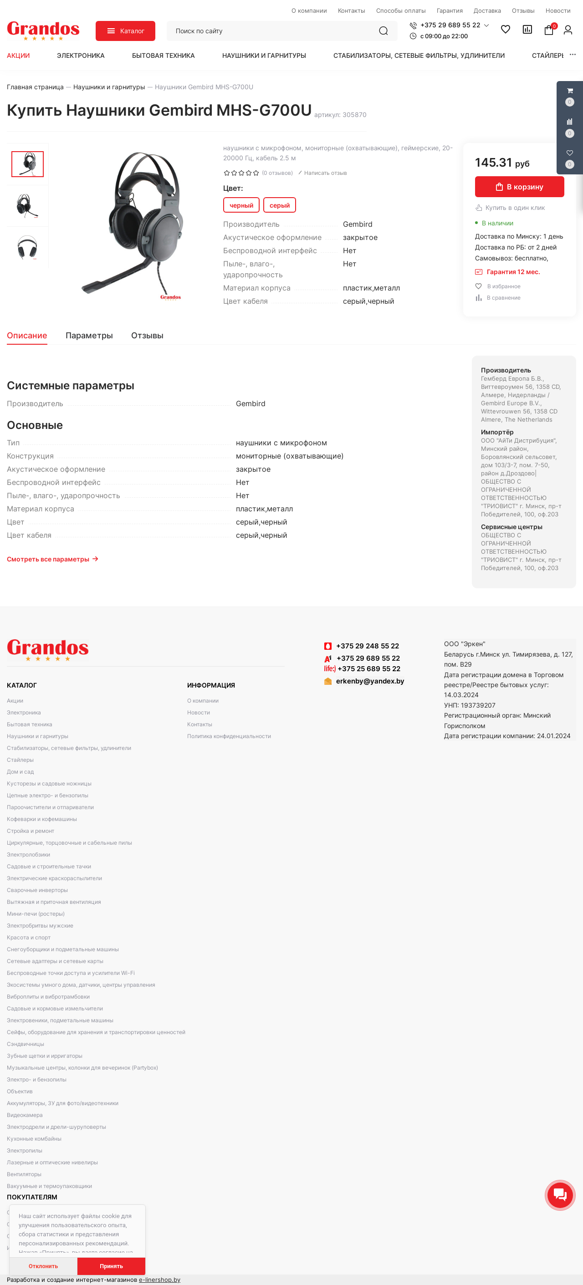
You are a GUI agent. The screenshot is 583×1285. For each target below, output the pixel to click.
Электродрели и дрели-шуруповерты (56, 1126)
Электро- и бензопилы (36, 1079)
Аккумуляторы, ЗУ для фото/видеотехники (62, 1103)
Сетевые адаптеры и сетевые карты (55, 961)
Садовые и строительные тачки (49, 866)
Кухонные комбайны (34, 1138)
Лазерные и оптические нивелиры (52, 1162)
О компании (203, 700)
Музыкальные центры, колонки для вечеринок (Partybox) (82, 1067)
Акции (18, 55)
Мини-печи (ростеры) (36, 913)
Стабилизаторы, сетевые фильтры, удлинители (419, 55)
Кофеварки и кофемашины (42, 819)
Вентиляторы (24, 1174)
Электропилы (24, 1150)
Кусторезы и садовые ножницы (49, 783)
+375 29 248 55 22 (367, 646)
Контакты (199, 724)
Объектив (20, 1091)
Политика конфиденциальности (229, 736)
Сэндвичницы (25, 1043)
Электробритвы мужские (40, 925)
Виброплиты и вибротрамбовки (48, 996)
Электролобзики (28, 854)
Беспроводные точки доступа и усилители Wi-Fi (71, 972)
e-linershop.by (159, 1279)
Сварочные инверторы (37, 890)
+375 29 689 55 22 (362, 658)
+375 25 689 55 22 (362, 668)
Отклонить (43, 1266)
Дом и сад (20, 771)
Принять (111, 1266)
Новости (198, 712)
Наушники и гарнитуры (264, 55)
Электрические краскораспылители (54, 878)
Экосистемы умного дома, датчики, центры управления (81, 984)
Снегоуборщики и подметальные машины (63, 949)
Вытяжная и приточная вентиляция (54, 901)
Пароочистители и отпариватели (50, 807)
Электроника (81, 55)
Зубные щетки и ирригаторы (44, 1055)
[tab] (31, 335)
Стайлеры (549, 55)
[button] (449, 25)
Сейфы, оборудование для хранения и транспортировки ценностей (96, 1032)
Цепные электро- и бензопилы (47, 795)
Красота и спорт (29, 937)
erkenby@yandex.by (370, 681)
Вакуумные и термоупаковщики (49, 1186)
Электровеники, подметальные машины (60, 1020)
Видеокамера (25, 1115)
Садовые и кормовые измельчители (55, 1008)
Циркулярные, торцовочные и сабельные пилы (69, 842)
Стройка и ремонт (30, 830)
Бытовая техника (163, 55)
